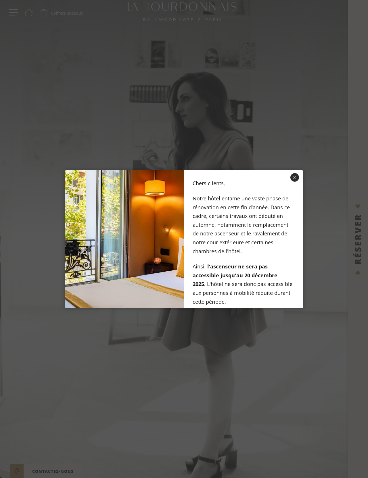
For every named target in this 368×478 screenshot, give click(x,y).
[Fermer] (294, 177)
